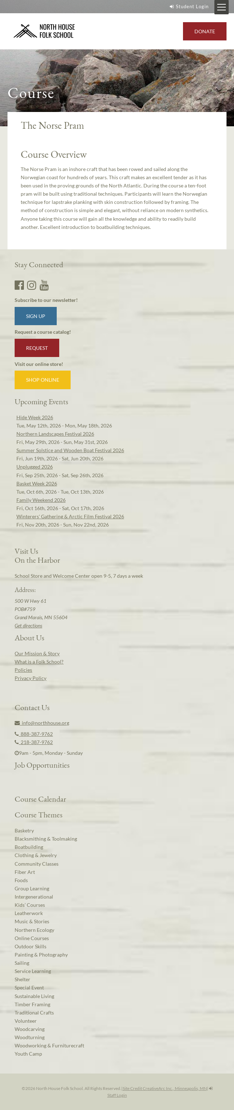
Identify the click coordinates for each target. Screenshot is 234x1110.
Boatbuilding (29, 847)
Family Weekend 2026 (41, 500)
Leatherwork (29, 913)
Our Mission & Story (37, 653)
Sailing (22, 963)
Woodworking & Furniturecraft (49, 1045)
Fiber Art (25, 872)
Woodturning (30, 1037)
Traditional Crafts (34, 1012)
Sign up (35, 316)
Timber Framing (32, 1004)
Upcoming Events (41, 401)
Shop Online (42, 380)
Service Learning (33, 971)
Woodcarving (30, 1029)
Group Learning (32, 888)
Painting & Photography (41, 955)
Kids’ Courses (30, 905)
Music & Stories (32, 921)
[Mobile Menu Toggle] (221, 7)
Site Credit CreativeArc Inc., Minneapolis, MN (165, 1088)
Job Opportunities (42, 764)
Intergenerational (34, 897)
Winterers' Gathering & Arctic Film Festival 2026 (70, 516)
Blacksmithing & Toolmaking (46, 839)
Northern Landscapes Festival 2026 (55, 434)
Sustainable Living (34, 996)
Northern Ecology (34, 930)
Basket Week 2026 (36, 483)
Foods (21, 880)
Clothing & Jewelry (36, 855)
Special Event (29, 987)
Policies (23, 670)
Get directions (28, 625)
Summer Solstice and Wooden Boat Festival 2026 (70, 450)
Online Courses (32, 938)
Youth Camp (28, 1054)
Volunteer (26, 1021)
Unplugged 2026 (34, 467)
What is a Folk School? (39, 662)
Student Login (188, 6)
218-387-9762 (34, 742)
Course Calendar (40, 798)
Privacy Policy (30, 678)
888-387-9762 (34, 734)
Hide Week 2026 (34, 417)
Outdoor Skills (30, 946)
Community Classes (36, 864)
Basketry (24, 830)
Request (37, 348)
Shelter (22, 979)
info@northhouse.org (42, 723)
